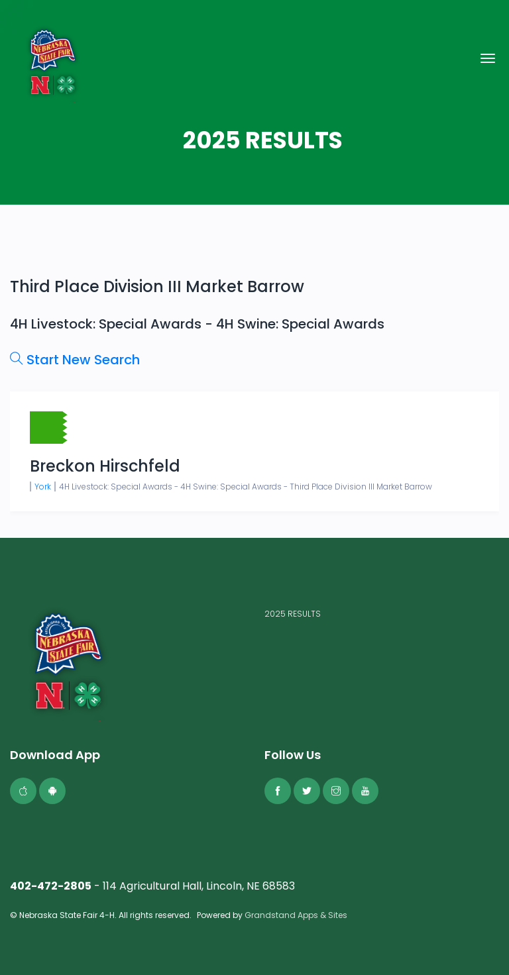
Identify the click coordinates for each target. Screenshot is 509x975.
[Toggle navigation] (488, 58)
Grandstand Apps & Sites (296, 915)
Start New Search (75, 359)
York (42, 486)
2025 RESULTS (292, 614)
